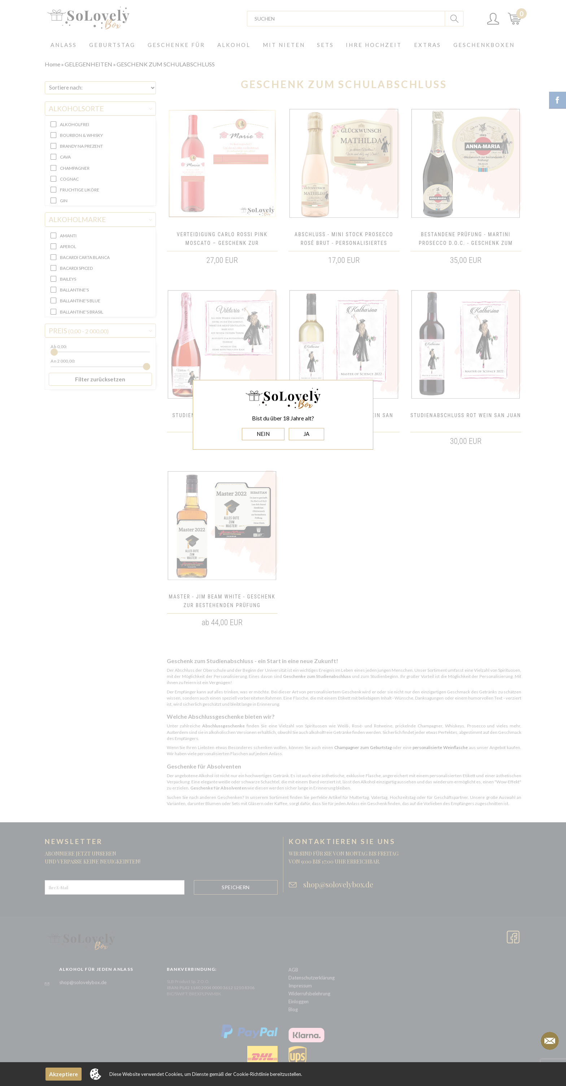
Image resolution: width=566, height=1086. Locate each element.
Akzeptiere (63, 1074)
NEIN (263, 433)
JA (306, 433)
